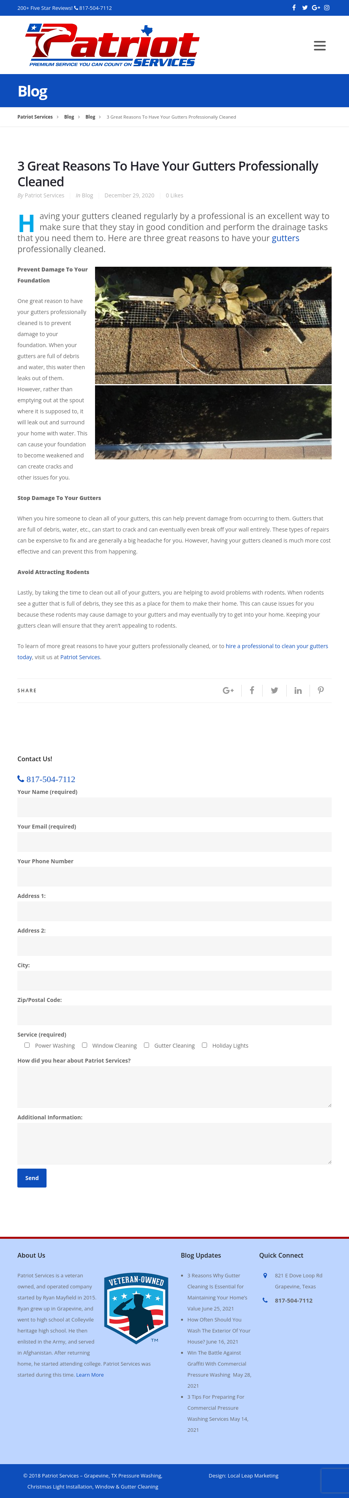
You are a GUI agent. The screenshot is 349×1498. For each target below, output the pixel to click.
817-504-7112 (95, 7)
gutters (286, 237)
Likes (174, 195)
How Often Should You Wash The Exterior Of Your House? (218, 1330)
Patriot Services (45, 195)
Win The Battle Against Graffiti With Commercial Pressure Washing (216, 1363)
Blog (87, 195)
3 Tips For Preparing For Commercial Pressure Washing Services (215, 1407)
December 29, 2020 (130, 195)
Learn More (90, 1374)
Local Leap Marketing (253, 1475)
